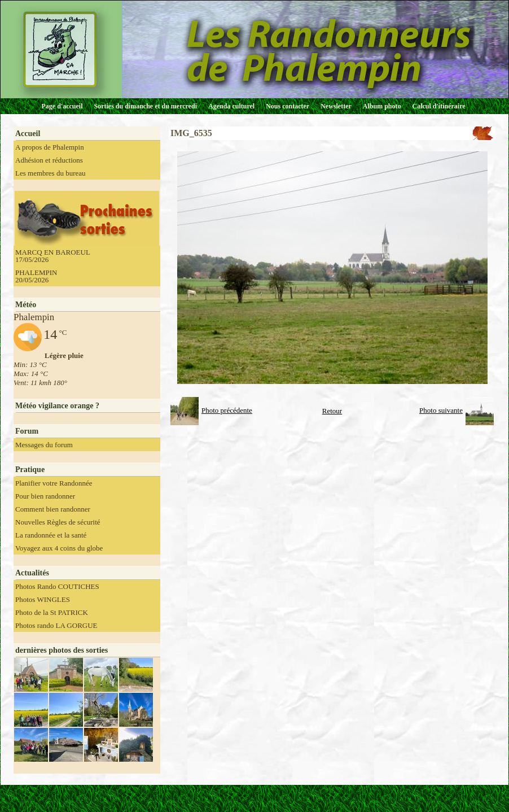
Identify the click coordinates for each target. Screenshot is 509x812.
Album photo (382, 106)
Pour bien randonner (45, 496)
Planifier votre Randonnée (53, 483)
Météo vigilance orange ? (57, 405)
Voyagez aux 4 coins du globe (59, 548)
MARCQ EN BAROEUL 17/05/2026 (52, 256)
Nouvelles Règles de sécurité (57, 522)
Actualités (32, 573)
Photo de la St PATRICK (51, 612)
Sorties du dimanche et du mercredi (145, 106)
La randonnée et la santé (50, 535)
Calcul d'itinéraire (438, 106)
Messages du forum (44, 444)
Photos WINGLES (42, 599)
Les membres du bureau (50, 173)
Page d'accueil (62, 106)
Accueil (27, 133)
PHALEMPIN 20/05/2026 (36, 276)
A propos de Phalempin (49, 147)
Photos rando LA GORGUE (56, 625)
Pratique (30, 469)
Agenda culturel (231, 106)
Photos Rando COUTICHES (57, 586)
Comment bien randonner (52, 509)
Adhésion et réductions (49, 160)
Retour (332, 411)
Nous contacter (287, 106)
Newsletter (336, 106)
